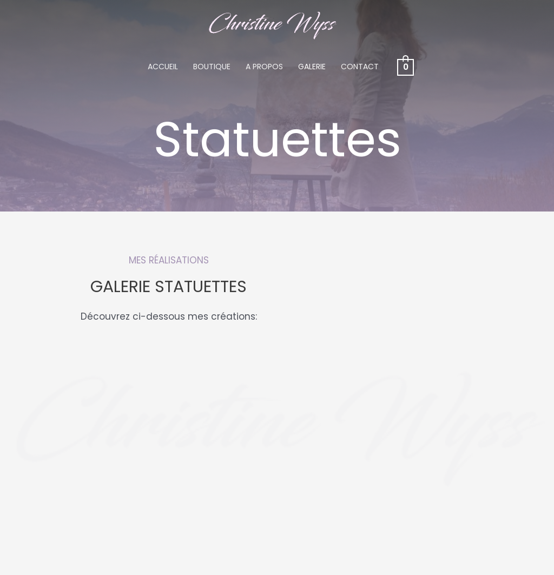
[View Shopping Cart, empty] (405, 66)
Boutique (211, 66)
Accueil (163, 66)
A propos (264, 66)
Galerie (312, 66)
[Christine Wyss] (272, 24)
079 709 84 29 (55, 514)
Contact (360, 66)
